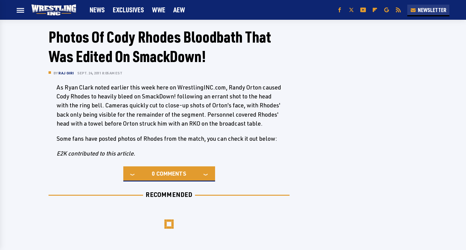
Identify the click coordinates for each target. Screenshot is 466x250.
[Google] (386, 10)
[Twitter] (351, 10)
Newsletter (428, 9)
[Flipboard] (375, 10)
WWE (158, 10)
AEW (179, 10)
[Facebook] (339, 10)
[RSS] (398, 10)
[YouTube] (363, 10)
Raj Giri (66, 73)
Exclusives (128, 10)
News (97, 10)
